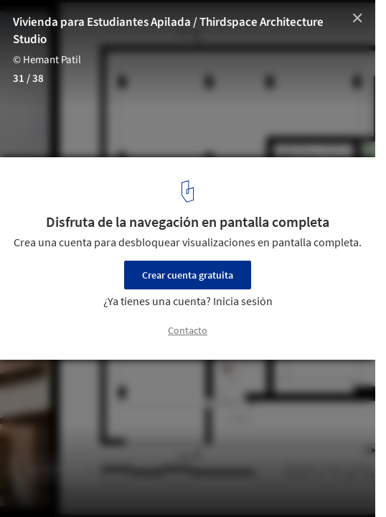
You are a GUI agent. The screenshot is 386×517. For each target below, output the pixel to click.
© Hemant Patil (47, 59)
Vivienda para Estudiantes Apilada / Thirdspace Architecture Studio (168, 31)
